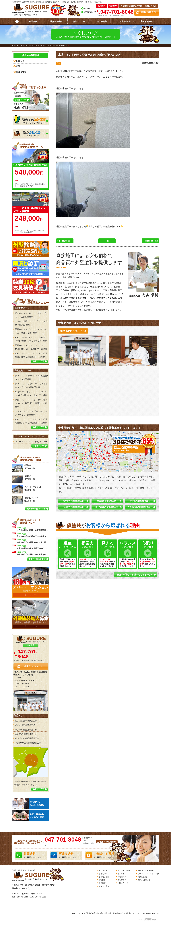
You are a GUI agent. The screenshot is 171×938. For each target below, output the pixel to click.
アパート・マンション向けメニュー (31, 441)
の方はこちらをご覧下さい (30, 120)
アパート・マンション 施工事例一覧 (27, 489)
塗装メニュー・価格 (146, 871)
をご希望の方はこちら (30, 855)
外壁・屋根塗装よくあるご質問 (28, 815)
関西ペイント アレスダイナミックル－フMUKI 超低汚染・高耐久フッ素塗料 (31, 403)
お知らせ (20, 61)
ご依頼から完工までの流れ (28, 803)
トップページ (104, 871)
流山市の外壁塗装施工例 (73, 507)
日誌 (58, 63)
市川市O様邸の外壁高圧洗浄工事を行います (33, 535)
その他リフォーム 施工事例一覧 (25, 500)
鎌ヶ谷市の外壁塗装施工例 (106, 507)
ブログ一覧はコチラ (37, 559)
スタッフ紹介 (104, 886)
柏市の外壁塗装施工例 (106, 501)
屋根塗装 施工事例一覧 (23, 479)
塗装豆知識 (21, 72)
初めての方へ (104, 874)
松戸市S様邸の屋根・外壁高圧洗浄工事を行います (33, 529)
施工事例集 (102, 21)
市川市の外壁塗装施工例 (140, 501)
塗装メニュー (79, 21)
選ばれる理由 (56, 21)
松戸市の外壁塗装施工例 (73, 501)
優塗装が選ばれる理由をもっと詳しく (135, 574)
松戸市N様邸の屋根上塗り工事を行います (33, 553)
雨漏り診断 (142, 877)
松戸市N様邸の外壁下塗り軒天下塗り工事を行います (33, 541)
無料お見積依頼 (148, 12)
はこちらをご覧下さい (27, 134)
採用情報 (102, 883)
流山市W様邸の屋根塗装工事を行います (33, 547)
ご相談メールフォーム (32, 666)
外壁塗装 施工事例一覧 (23, 468)
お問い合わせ (90, 12)
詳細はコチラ (38, 361)
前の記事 (149, 241)
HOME (87, 8)
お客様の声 (125, 21)
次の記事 (66, 241)
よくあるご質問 (124, 871)
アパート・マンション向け (148, 874)
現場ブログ (122, 880)
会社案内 (33, 21)
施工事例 (121, 874)
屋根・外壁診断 (144, 880)
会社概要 (102, 880)
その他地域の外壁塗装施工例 (140, 507)
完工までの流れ (148, 21)
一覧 (107, 241)
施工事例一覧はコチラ (36, 509)
